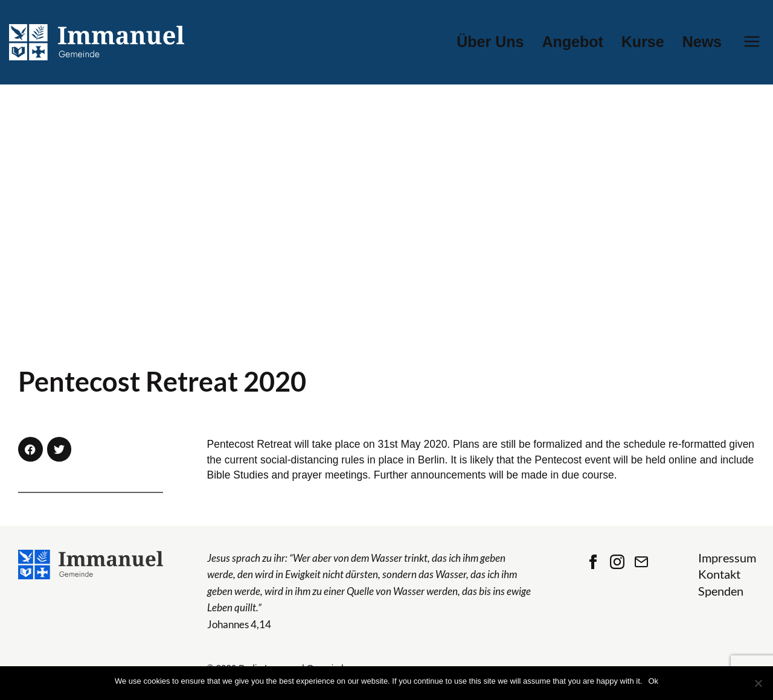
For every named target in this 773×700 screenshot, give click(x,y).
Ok (653, 681)
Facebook (593, 562)
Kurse (642, 41)
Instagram (617, 562)
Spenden (720, 591)
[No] (758, 683)
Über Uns (490, 41)
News (702, 41)
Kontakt (719, 574)
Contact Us (641, 562)
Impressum (727, 558)
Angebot (572, 41)
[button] (30, 449)
